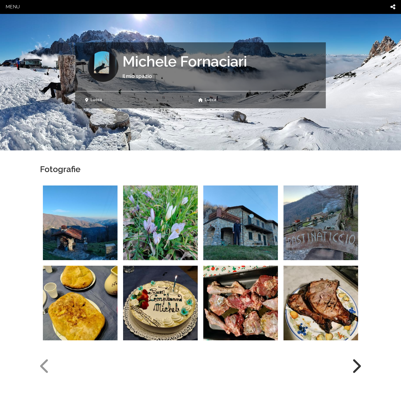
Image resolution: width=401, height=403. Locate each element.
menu (13, 6)
